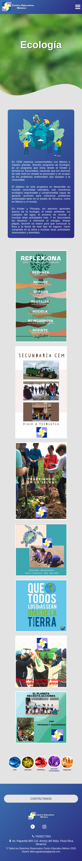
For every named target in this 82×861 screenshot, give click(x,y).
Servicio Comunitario (54, 763)
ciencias (27, 763)
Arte (14, 763)
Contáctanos (40, 798)
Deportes (67, 763)
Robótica (40, 763)
